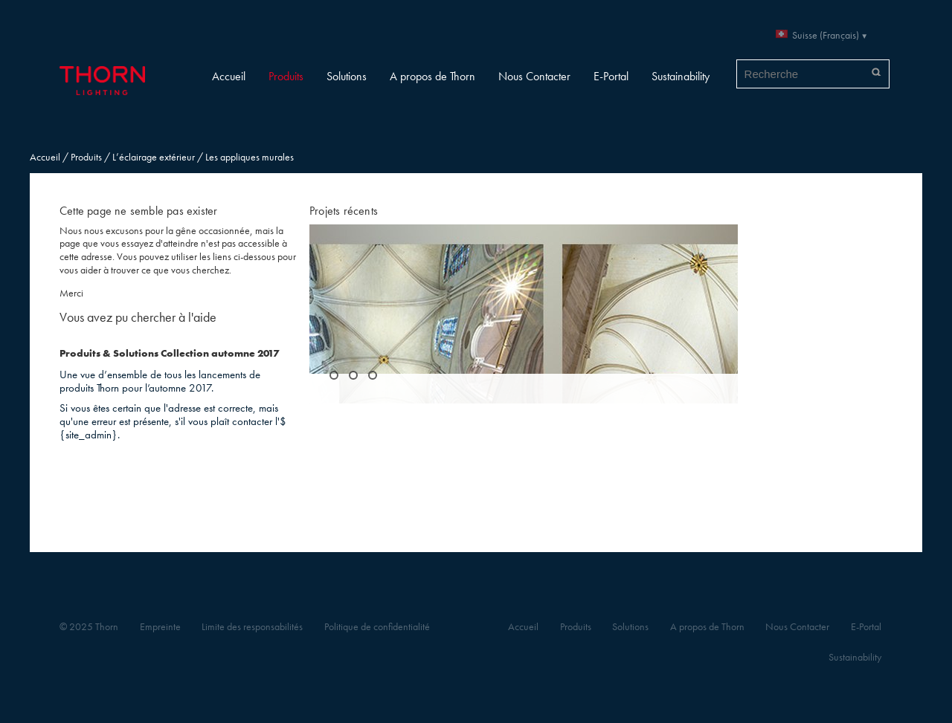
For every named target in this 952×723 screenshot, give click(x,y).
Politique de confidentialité (377, 626)
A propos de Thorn (432, 76)
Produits (285, 76)
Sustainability (681, 76)
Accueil (228, 76)
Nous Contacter (534, 76)
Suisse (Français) (825, 35)
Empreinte (160, 626)
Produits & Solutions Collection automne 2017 (169, 353)
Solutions (347, 76)
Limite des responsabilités (252, 626)
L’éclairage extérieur (153, 157)
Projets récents (343, 210)
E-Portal (611, 76)
